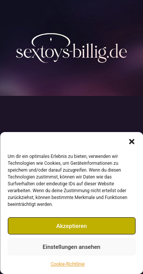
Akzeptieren (71, 226)
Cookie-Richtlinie (68, 264)
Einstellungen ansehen (71, 247)
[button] (131, 141)
